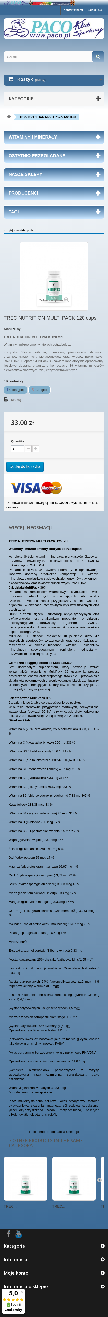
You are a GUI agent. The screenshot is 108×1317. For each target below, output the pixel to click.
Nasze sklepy (25, 174)
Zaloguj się (95, 9)
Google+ (40, 390)
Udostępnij (15, 390)
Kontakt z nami (73, 9)
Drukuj (16, 400)
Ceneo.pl (72, 1132)
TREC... (10, 1206)
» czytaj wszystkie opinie (18, 230)
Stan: (8, 329)
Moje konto (16, 1273)
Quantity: (18, 441)
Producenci (23, 193)
